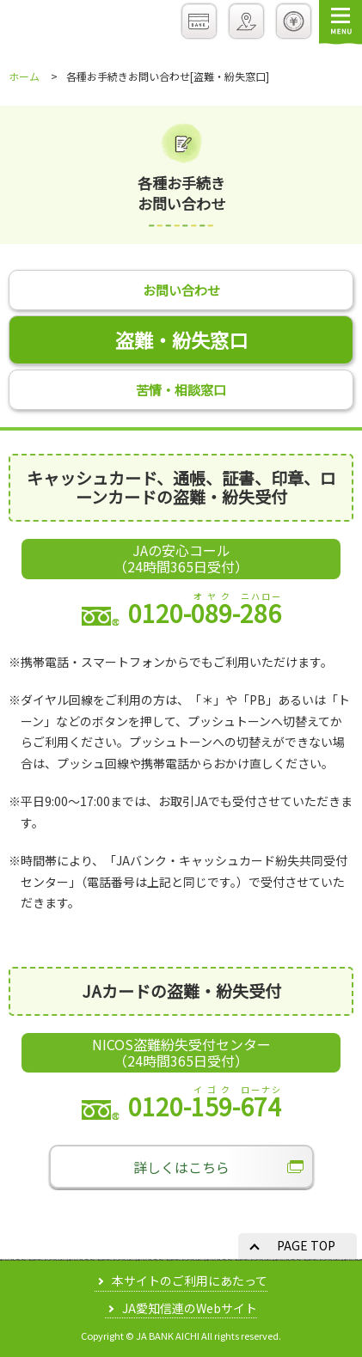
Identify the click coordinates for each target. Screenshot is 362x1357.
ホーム (24, 76)
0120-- (181, 613)
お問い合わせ (181, 290)
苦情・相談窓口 (181, 390)
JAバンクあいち (66, 24)
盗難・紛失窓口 (181, 339)
